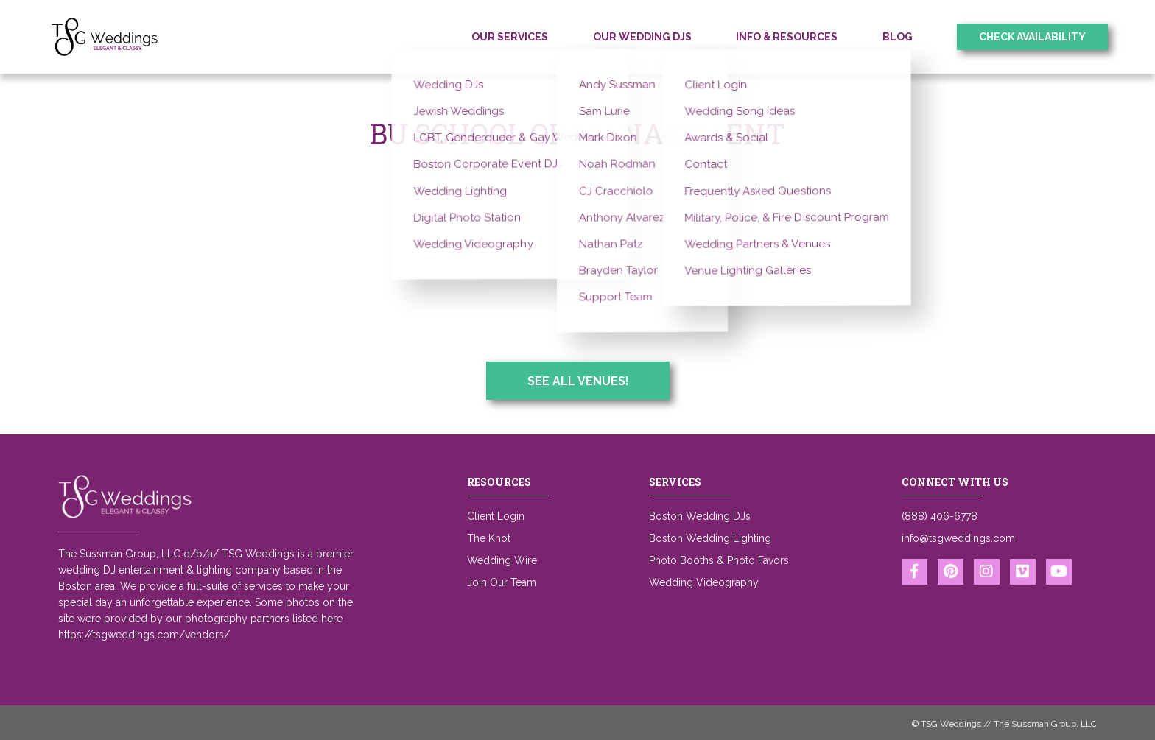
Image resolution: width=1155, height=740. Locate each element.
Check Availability (1032, 37)
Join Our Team (501, 582)
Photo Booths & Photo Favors (719, 560)
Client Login (495, 516)
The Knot (488, 538)
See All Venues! (578, 381)
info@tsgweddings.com (958, 538)
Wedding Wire (502, 560)
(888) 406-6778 (939, 516)
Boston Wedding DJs (700, 516)
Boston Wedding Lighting (710, 538)
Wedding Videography (704, 582)
